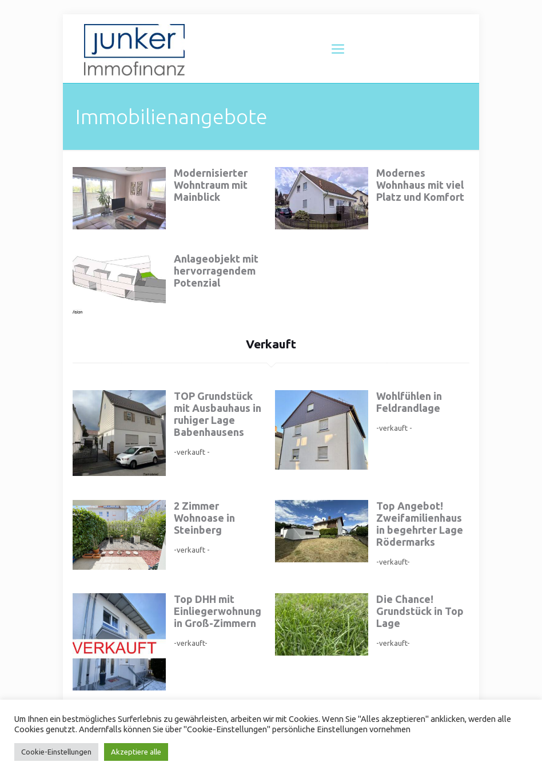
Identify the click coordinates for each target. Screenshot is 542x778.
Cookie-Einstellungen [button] (56, 752)
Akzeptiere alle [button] (136, 752)
